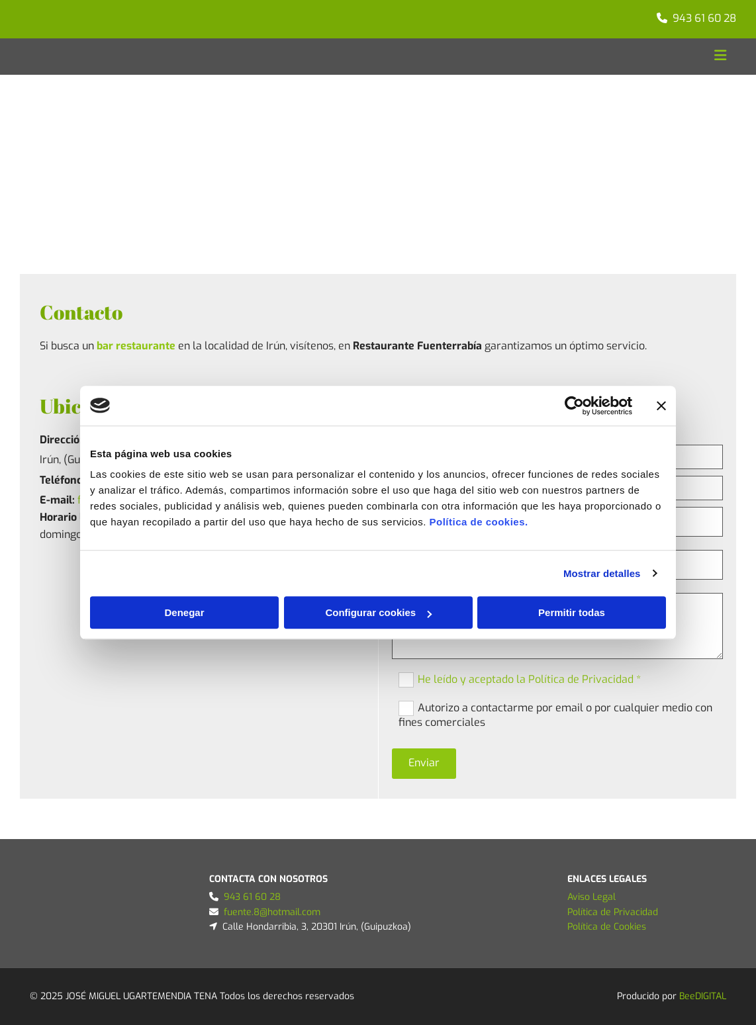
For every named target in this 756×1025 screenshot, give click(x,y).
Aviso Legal (591, 897)
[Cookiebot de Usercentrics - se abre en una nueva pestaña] (574, 406)
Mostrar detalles (602, 573)
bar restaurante (136, 346)
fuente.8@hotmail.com (272, 912)
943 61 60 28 (704, 18)
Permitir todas (571, 612)
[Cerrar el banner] (661, 405)
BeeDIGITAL (702, 996)
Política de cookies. (478, 521)
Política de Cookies (606, 926)
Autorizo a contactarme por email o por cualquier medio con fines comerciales (555, 715)
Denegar (184, 612)
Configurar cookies (378, 612)
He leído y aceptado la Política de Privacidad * (529, 679)
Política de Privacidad (612, 912)
